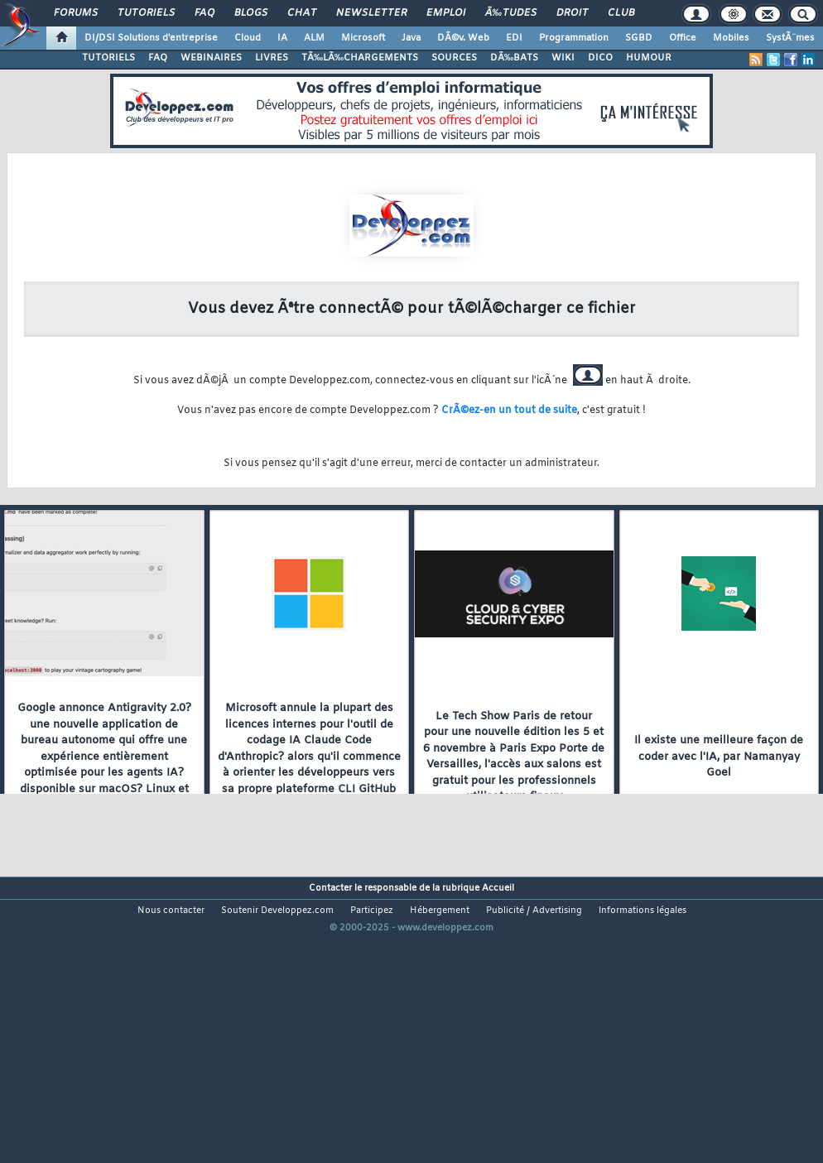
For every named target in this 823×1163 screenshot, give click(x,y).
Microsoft (363, 38)
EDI (514, 38)
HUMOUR (648, 58)
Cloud (247, 38)
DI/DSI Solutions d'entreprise (151, 38)
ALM (314, 38)
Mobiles (731, 38)
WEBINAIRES (211, 58)
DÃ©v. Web (463, 38)
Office (682, 38)
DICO (600, 58)
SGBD (638, 38)
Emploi (446, 13)
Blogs (251, 13)
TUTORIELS (108, 58)
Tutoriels (146, 13)
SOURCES (454, 58)
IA (282, 38)
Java (411, 38)
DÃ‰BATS (514, 58)
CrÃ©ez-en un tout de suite (509, 410)
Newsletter (371, 13)
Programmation (574, 38)
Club (621, 13)
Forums (75, 13)
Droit (572, 13)
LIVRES (271, 58)
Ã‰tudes (511, 13)
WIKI (563, 58)
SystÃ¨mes (790, 38)
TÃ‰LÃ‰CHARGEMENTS (359, 58)
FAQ (204, 13)
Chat (302, 13)
